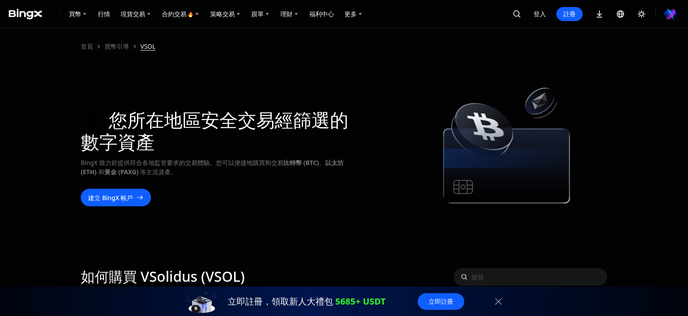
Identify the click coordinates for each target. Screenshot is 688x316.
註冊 (569, 14)
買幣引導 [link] (116, 46)
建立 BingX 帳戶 (115, 198)
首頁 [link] (87, 46)
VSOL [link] (147, 46)
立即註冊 (441, 301)
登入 (540, 14)
